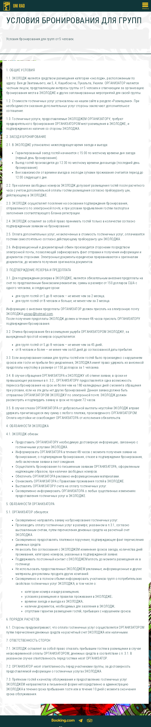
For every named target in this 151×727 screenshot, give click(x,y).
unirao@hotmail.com (38, 314)
